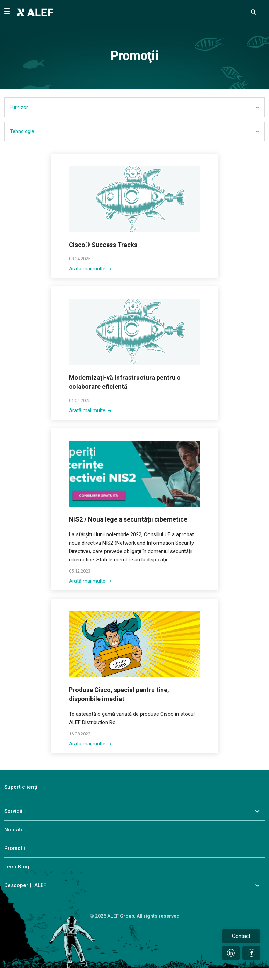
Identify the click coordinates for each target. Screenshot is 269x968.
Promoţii (14, 848)
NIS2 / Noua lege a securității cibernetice (128, 519)
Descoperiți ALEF (25, 885)
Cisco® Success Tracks (103, 244)
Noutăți (13, 830)
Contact (241, 936)
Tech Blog (16, 867)
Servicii (13, 811)
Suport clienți (20, 787)
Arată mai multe (90, 268)
